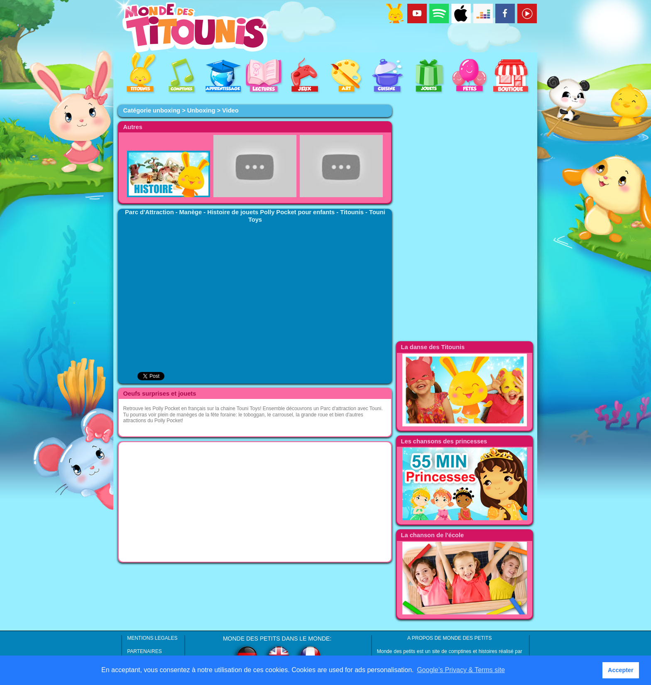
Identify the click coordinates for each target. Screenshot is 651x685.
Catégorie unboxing (151, 110)
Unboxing (201, 110)
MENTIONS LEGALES (152, 638)
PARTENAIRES (144, 651)
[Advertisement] (255, 502)
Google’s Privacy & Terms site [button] (461, 669)
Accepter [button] (621, 670)
